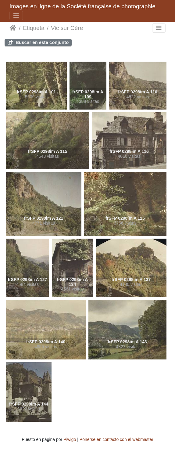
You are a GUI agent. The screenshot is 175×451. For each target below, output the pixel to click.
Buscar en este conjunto (38, 42)
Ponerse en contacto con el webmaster (116, 439)
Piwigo (69, 439)
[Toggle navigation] (16, 15)
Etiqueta (33, 28)
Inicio (12, 28)
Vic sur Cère (67, 28)
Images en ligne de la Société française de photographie (82, 6)
